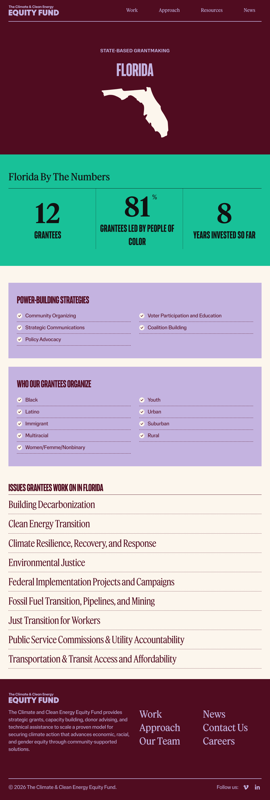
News (249, 10)
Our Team (159, 741)
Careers (219, 741)
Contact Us (225, 727)
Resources (212, 10)
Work (132, 10)
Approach (169, 10)
